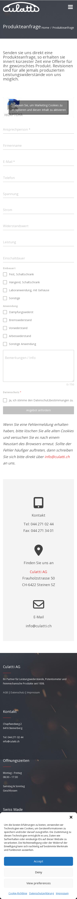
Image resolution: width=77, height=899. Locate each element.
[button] (71, 817)
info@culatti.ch (57, 456)
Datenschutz (17, 692)
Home (45, 27)
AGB (5, 692)
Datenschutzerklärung (41, 893)
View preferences (38, 883)
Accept (38, 861)
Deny (38, 872)
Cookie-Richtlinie (18, 893)
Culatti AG (38, 571)
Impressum (62, 893)
